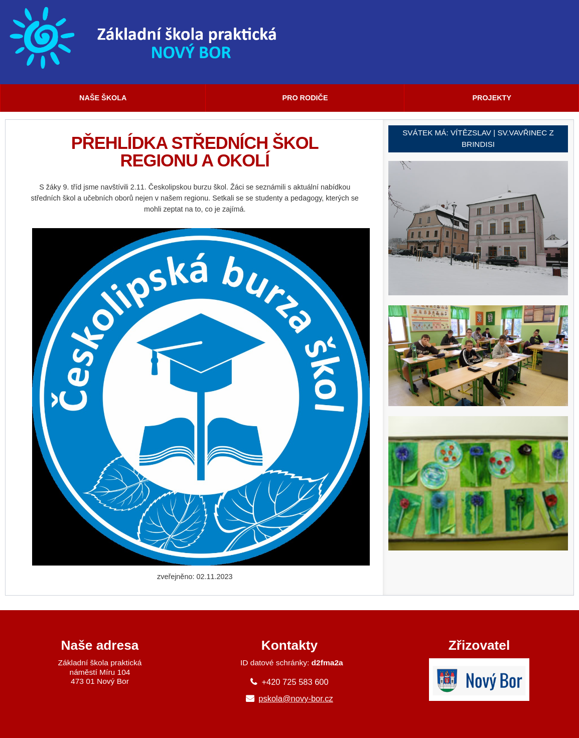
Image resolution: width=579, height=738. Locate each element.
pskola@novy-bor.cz (295, 698)
